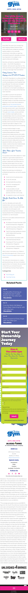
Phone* (3, 375)
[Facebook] (12, 473)
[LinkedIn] (9, 473)
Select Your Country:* (6, 393)
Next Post (22, 39)
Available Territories (14, 468)
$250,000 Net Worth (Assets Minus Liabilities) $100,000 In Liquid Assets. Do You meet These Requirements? (13, 400)
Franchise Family (10, 277)
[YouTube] (19, 473)
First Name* (4, 363)
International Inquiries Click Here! (14, 420)
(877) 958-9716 (14, 9)
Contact (14, 466)
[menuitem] (14, 462)
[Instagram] (15, 473)
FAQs (14, 464)
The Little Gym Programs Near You (14, 475)
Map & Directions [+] (14, 457)
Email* (3, 381)
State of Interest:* (5, 387)
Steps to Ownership (7, 255)
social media (11, 112)
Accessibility (13, 591)
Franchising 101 (10, 274)
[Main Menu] (14, 588)
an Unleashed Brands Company (14, 445)
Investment (14, 462)
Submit (14, 416)
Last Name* (4, 369)
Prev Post (6, 39)
